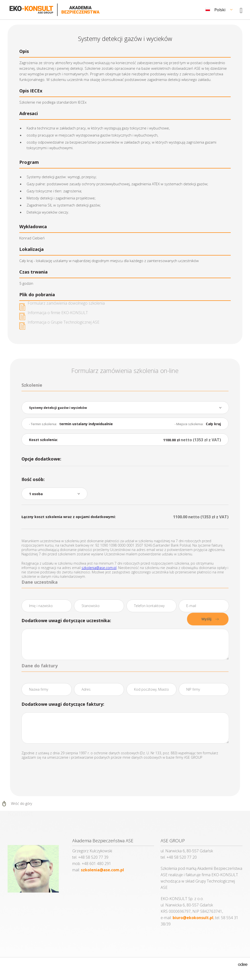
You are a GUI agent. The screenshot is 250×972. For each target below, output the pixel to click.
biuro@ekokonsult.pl (193, 917)
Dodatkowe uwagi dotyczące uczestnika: (66, 620)
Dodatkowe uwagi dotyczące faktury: (62, 704)
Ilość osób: (33, 479)
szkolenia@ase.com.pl (99, 567)
